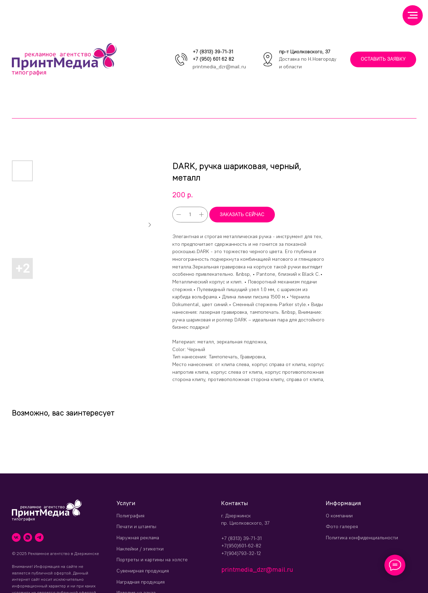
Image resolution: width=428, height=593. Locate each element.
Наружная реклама (138, 537)
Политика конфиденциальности (362, 537)
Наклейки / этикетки (140, 549)
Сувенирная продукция (143, 571)
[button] (383, 59)
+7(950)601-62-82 (241, 545)
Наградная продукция (141, 582)
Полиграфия (130, 515)
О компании (339, 515)
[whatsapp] (27, 537)
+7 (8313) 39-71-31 (213, 51)
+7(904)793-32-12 (241, 553)
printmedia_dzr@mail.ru (219, 66)
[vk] (16, 537)
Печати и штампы (136, 526)
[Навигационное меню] (413, 15)
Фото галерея (342, 526)
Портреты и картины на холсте (152, 559)
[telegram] (39, 537)
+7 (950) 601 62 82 (213, 59)
